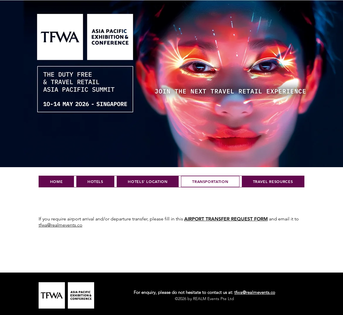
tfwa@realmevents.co (254, 292)
